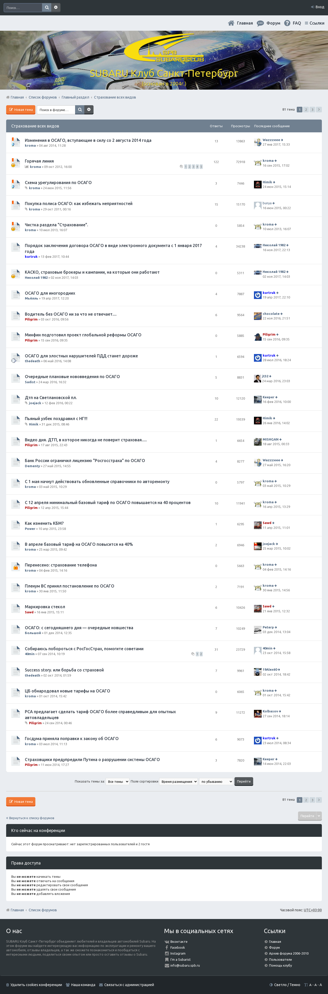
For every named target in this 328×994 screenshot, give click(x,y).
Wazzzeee (271, 140)
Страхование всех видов (35, 126)
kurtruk (31, 256)
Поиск (46, 7)
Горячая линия (39, 161)
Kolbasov (270, 711)
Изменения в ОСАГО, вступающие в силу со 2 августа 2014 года (88, 140)
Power (30, 528)
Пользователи (280, 959)
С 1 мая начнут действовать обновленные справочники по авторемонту (97, 481)
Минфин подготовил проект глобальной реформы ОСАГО (83, 335)
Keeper (268, 397)
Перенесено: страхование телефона (61, 565)
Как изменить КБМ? (44, 523)
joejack (35, 403)
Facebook (177, 947)
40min (30, 654)
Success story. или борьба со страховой (64, 670)
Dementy (32, 466)
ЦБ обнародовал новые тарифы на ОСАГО (67, 691)
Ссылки (317, 23)
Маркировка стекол (45, 606)
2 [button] (306, 109)
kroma (30, 145)
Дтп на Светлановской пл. (51, 397)
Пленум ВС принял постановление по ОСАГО (69, 586)
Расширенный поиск (55, 7)
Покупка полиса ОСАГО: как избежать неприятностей (78, 203)
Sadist (30, 382)
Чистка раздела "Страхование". (56, 224)
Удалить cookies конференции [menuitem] (36, 985)
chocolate (271, 313)
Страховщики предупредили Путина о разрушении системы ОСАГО (92, 759)
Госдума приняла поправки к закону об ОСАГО (72, 738)
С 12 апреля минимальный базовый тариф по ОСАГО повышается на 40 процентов (108, 502)
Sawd (267, 523)
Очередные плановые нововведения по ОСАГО (72, 376)
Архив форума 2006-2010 (289, 953)
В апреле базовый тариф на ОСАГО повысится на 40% (79, 544)
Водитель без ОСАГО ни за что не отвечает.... (71, 314)
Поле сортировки (164, 781)
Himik (267, 182)
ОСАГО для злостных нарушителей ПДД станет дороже (81, 356)
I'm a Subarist (180, 959)
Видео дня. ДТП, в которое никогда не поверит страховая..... (86, 439)
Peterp (268, 627)
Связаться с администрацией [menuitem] (129, 985)
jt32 (265, 376)
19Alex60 (270, 669)
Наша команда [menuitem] (83, 985)
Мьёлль (31, 298)
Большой (33, 633)
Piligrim (31, 319)
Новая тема (23, 109)
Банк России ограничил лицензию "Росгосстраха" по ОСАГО (85, 460)
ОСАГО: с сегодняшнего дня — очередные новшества (79, 627)
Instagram (178, 953)
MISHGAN (271, 439)
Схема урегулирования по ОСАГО (58, 182)
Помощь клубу (280, 965)
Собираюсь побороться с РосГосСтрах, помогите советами (84, 648)
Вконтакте (179, 941)
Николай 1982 (274, 245)
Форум (274, 947)
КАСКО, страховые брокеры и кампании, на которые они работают (92, 272)
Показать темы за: (102, 781)
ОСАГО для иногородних (50, 293)
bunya (267, 203)
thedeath (32, 361)
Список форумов (43, 910)
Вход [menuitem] (320, 7)
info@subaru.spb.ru (185, 965)
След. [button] (319, 109)
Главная (245, 23)
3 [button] (312, 109)
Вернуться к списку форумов (31, 818)
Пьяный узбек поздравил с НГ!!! (56, 418)
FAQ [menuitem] (297, 23)
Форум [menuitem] (273, 23)
